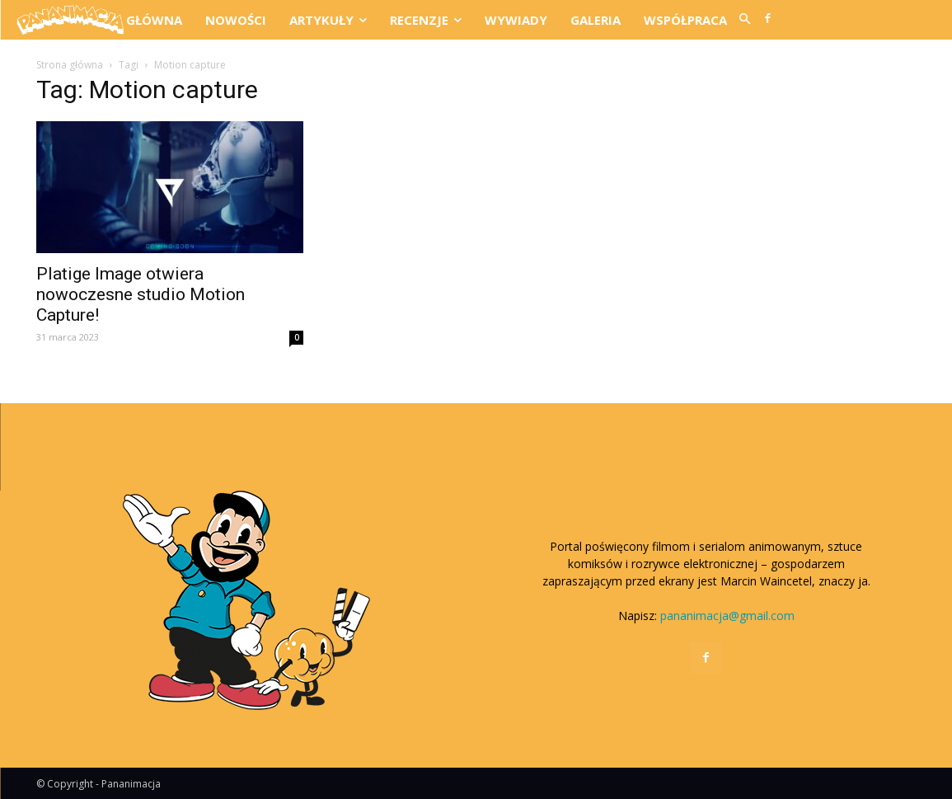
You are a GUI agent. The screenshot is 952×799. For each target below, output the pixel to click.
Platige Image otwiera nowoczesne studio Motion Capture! (140, 294)
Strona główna (69, 65)
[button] (744, 20)
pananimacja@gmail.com (727, 615)
